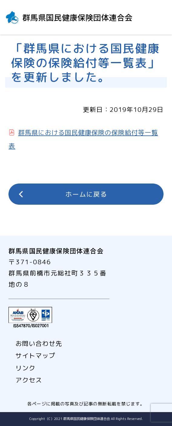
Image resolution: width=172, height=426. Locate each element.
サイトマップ (35, 355)
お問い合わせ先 (38, 343)
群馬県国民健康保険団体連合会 (77, 17)
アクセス (28, 380)
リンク (25, 367)
